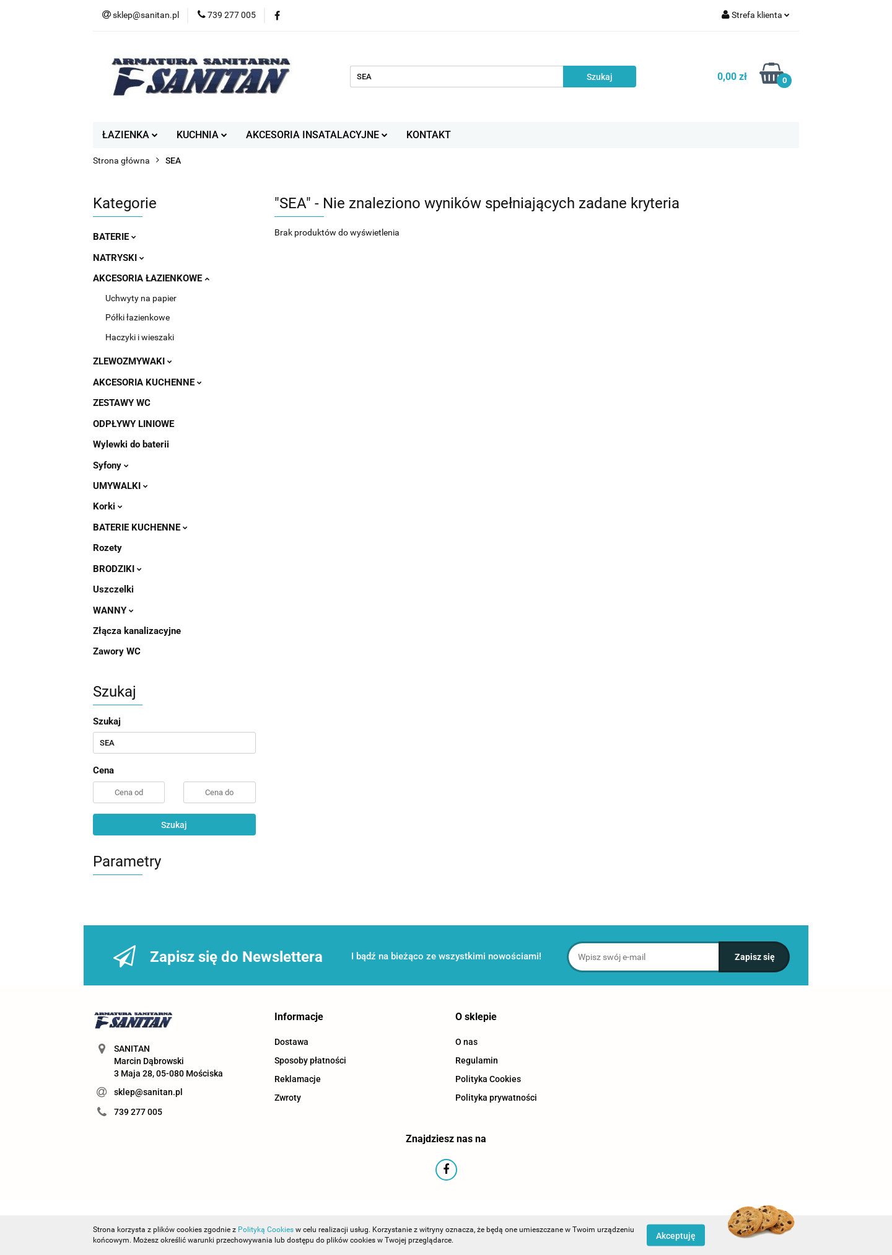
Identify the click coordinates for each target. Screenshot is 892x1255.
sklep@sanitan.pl (148, 1092)
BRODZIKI (117, 569)
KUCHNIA (202, 135)
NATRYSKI (118, 257)
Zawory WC (117, 651)
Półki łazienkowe (137, 317)
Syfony (111, 465)
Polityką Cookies (266, 1229)
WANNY (113, 610)
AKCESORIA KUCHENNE (147, 382)
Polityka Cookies (488, 1079)
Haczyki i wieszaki (139, 337)
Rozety (107, 547)
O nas (466, 1042)
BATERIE (114, 236)
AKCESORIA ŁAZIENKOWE (151, 278)
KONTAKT (428, 135)
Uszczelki (113, 589)
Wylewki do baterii (131, 444)
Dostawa (291, 1042)
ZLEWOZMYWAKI (132, 361)
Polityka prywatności (496, 1098)
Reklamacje (297, 1079)
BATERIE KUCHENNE (140, 527)
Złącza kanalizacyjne (137, 630)
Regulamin (476, 1060)
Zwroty (287, 1098)
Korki (108, 506)
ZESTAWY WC (122, 402)
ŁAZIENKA (130, 135)
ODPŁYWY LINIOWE (133, 423)
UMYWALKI (120, 485)
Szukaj (174, 825)
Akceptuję (676, 1235)
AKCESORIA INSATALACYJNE (317, 135)
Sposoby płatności (310, 1060)
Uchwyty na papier (141, 298)
